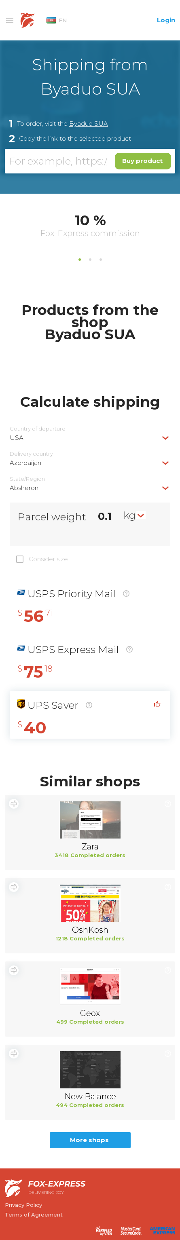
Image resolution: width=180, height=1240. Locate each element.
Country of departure (38, 428)
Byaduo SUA (88, 123)
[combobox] (90, 437)
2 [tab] (90, 259)
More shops (89, 1140)
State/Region (27, 479)
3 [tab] (100, 259)
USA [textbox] (16, 437)
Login (166, 20)
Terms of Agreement (34, 1214)
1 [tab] (79, 259)
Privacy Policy (23, 1205)
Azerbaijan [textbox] (25, 463)
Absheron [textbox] (24, 488)
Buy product (142, 161)
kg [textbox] (129, 515)
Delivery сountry (31, 453)
